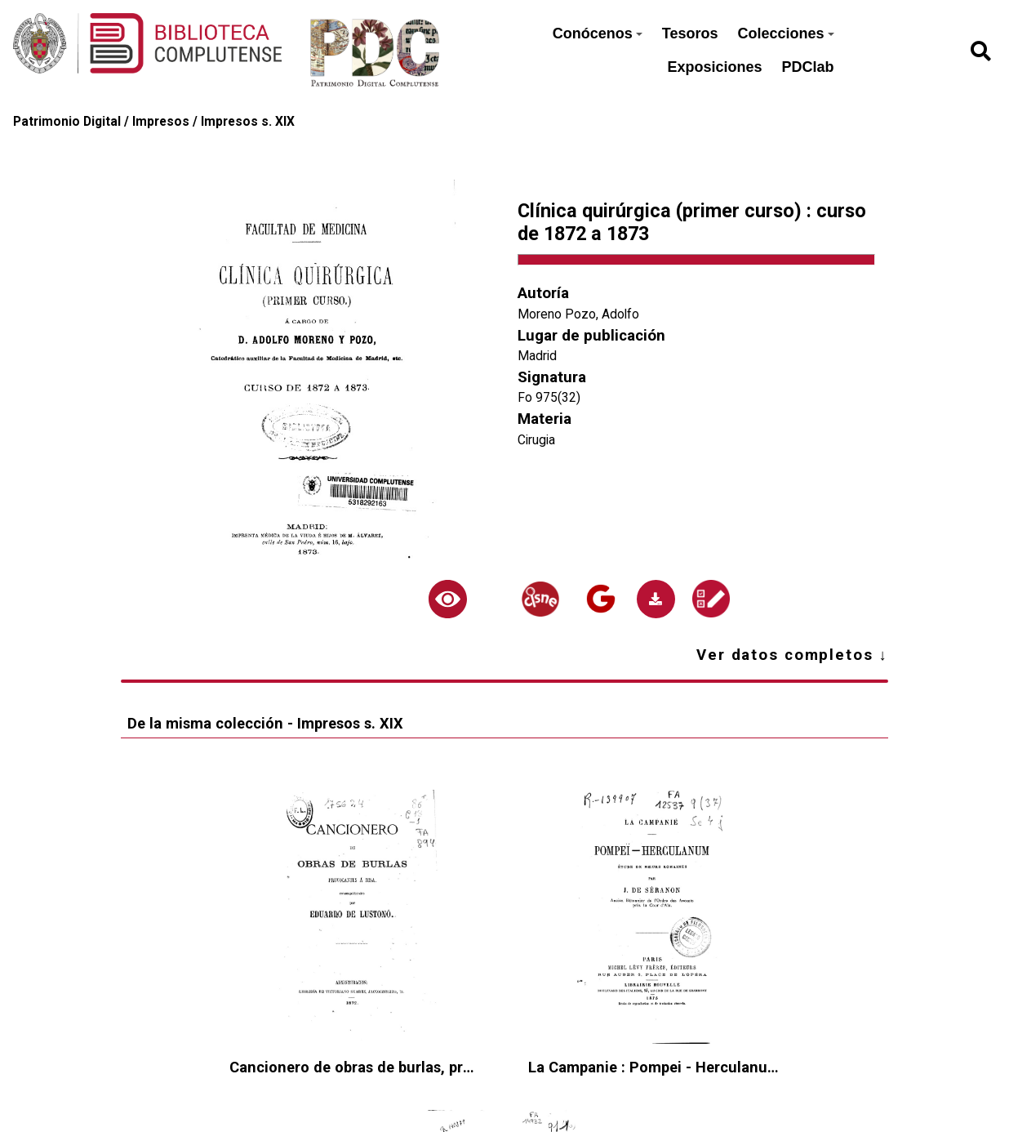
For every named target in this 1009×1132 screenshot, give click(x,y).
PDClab (808, 67)
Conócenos (597, 33)
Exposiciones (714, 67)
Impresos (160, 121)
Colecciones (785, 33)
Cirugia (536, 440)
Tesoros (690, 33)
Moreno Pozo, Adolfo (578, 314)
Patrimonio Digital (67, 121)
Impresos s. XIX (248, 121)
